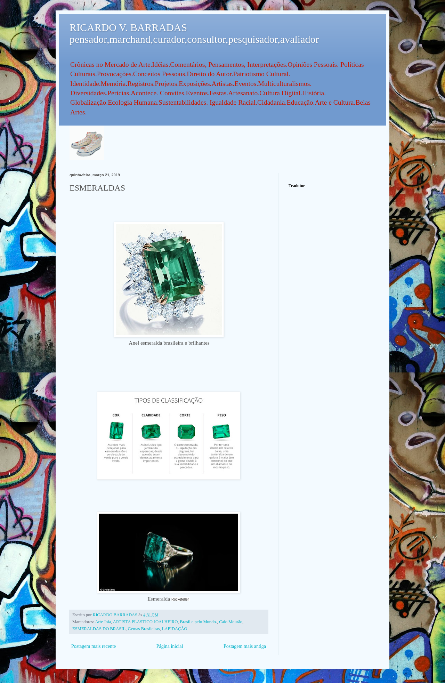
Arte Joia (103, 621)
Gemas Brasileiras (144, 628)
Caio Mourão (230, 621)
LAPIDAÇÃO (174, 628)
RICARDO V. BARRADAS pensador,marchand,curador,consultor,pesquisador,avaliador (194, 33)
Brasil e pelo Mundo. (198, 621)
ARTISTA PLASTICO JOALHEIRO (145, 621)
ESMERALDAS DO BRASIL (99, 628)
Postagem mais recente (93, 646)
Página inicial (169, 646)
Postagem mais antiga (245, 646)
